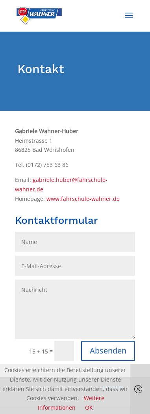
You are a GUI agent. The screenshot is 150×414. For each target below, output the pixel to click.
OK (89, 407)
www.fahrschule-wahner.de (83, 198)
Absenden (108, 350)
